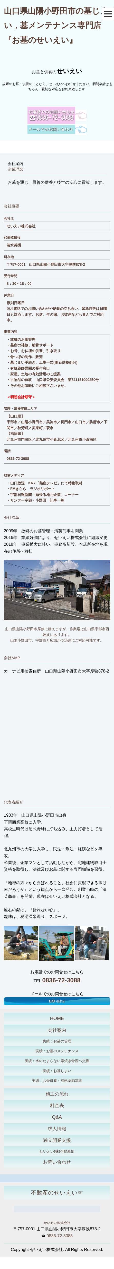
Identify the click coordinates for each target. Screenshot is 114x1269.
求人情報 (57, 1128)
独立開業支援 (57, 1140)
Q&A (57, 1117)
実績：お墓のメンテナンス (57, 1051)
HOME (57, 1018)
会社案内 (57, 1030)
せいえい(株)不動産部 (57, 1151)
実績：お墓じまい (57, 1071)
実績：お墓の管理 (57, 1041)
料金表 (57, 1105)
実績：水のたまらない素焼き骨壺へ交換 (57, 1061)
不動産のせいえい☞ (57, 1192)
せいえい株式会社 (57, 1223)
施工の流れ (57, 1094)
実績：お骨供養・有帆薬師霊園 (57, 1081)
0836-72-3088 (18, 459)
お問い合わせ (57, 1162)
